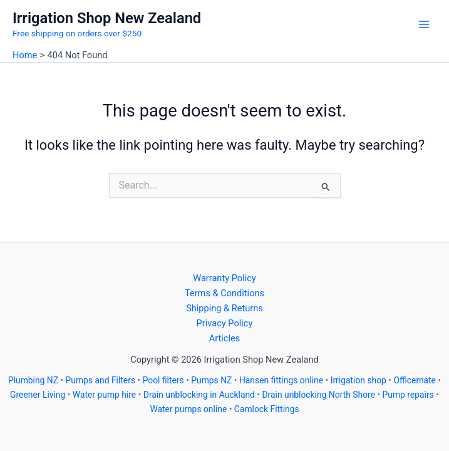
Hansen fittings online (281, 380)
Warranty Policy (224, 278)
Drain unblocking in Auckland (199, 395)
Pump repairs (408, 395)
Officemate (414, 380)
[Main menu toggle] (423, 24)
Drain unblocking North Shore (318, 395)
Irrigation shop (358, 380)
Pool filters (163, 380)
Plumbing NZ (33, 380)
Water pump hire (104, 395)
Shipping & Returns (224, 308)
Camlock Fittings (266, 409)
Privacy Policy (225, 323)
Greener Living (37, 395)
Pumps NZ (211, 380)
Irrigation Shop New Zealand (107, 18)
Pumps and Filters (101, 380)
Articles (224, 338)
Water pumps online (188, 409)
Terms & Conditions (224, 293)
